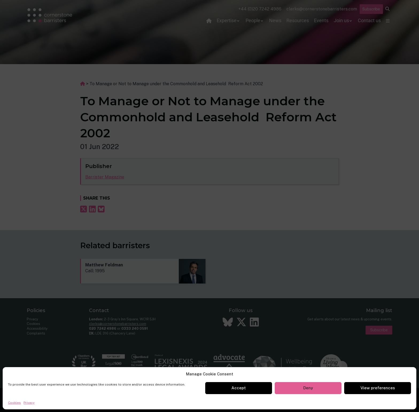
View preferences (377, 388)
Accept (238, 388)
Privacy (29, 403)
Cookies (14, 403)
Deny (308, 388)
